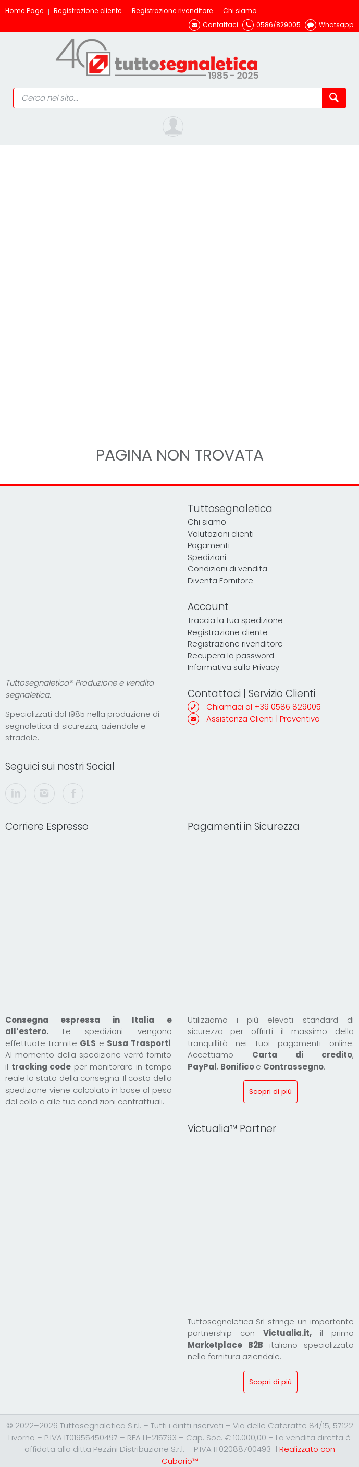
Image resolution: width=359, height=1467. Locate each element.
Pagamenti (209, 545)
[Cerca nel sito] (334, 98)
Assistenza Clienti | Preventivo (263, 718)
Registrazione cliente (88, 10)
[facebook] (73, 793)
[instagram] (44, 793)
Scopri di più (270, 1092)
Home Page (24, 10)
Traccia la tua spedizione (235, 620)
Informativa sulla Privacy (233, 667)
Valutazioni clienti (221, 533)
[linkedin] (15, 793)
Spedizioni (207, 557)
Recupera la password (231, 655)
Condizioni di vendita (227, 568)
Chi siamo (240, 10)
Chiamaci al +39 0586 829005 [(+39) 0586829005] (263, 706)
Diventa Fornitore (220, 580)
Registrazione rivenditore (172, 10)
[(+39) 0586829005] (271, 24)
